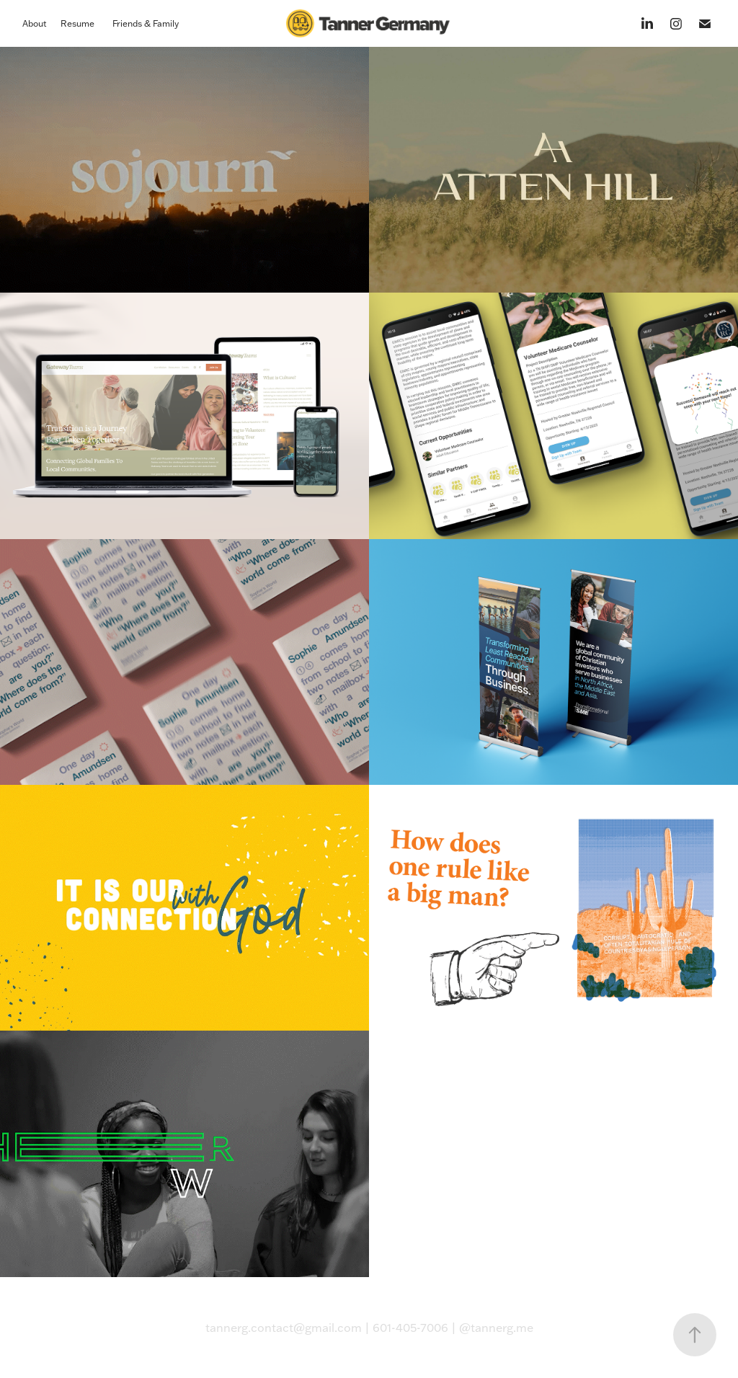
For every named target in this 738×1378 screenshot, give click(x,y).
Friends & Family (145, 23)
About (34, 23)
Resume (77, 23)
